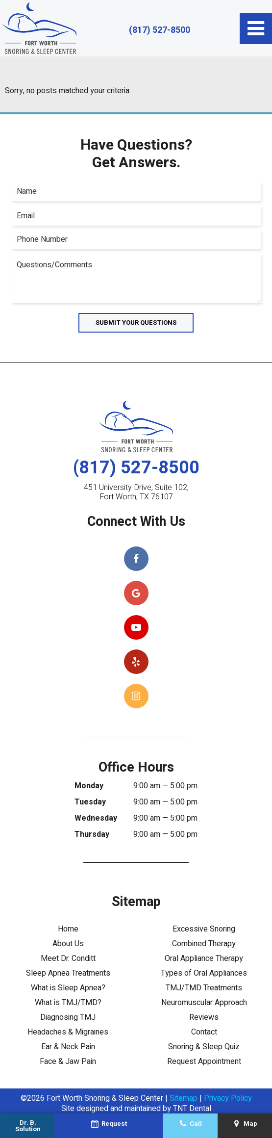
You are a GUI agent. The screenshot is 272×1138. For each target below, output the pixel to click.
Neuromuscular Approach (204, 1003)
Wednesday (95, 818)
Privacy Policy (228, 1098)
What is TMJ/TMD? (68, 1003)
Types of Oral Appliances (204, 973)
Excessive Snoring (204, 929)
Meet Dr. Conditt (68, 958)
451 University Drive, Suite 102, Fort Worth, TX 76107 (136, 492)
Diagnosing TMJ (68, 1017)
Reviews (204, 1017)
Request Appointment (204, 1061)
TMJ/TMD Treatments (204, 988)
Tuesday (90, 802)
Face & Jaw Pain (68, 1061)
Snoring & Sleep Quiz (204, 1047)
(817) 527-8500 (159, 30)
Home (68, 929)
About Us (68, 944)
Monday (88, 786)
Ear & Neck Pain (68, 1047)
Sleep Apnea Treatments (68, 973)
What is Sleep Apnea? (68, 988)
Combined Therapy (204, 944)
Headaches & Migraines (67, 1032)
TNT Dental (192, 1108)
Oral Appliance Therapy (204, 958)
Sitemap (184, 1098)
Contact (204, 1032)
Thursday (91, 834)
